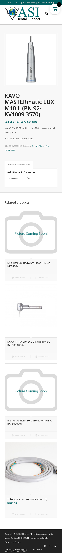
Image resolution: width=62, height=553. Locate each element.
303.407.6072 (14, 2)
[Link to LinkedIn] (54, 546)
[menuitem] (45, 14)
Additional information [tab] (19, 164)
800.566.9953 (29, 2)
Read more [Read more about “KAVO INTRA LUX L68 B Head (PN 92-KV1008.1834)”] (18, 356)
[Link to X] (44, 546)
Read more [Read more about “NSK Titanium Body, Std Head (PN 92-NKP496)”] (18, 277)
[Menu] (52, 14)
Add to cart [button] (18, 514)
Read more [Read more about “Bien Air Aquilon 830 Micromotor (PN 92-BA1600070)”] (18, 435)
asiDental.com (45, 2)
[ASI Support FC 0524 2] (26, 14)
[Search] (45, 14)
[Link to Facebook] (49, 546)
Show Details (42, 277)
